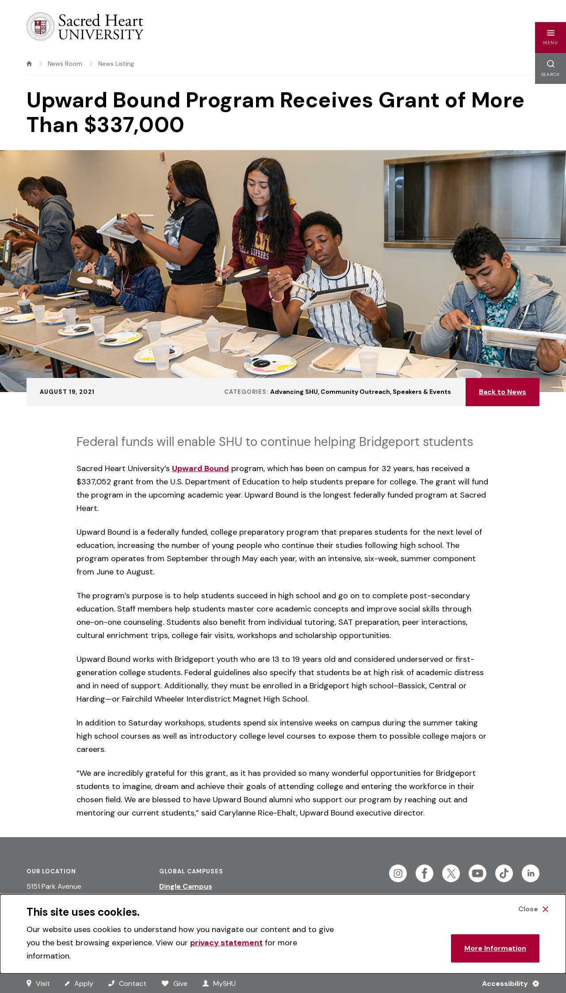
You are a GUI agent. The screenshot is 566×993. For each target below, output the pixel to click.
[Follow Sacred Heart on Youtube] (477, 873)
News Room (65, 64)
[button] (550, 37)
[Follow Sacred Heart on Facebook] (424, 873)
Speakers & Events (422, 392)
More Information (495, 948)
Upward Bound (200, 468)
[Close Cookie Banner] (533, 909)
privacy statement (226, 942)
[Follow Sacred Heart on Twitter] (451, 873)
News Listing (116, 64)
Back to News (502, 391)
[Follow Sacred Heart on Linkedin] (530, 873)
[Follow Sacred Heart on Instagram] (398, 873)
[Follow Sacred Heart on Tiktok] (504, 873)
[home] (29, 63)
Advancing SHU (294, 392)
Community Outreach (355, 392)
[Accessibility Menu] (506, 983)
